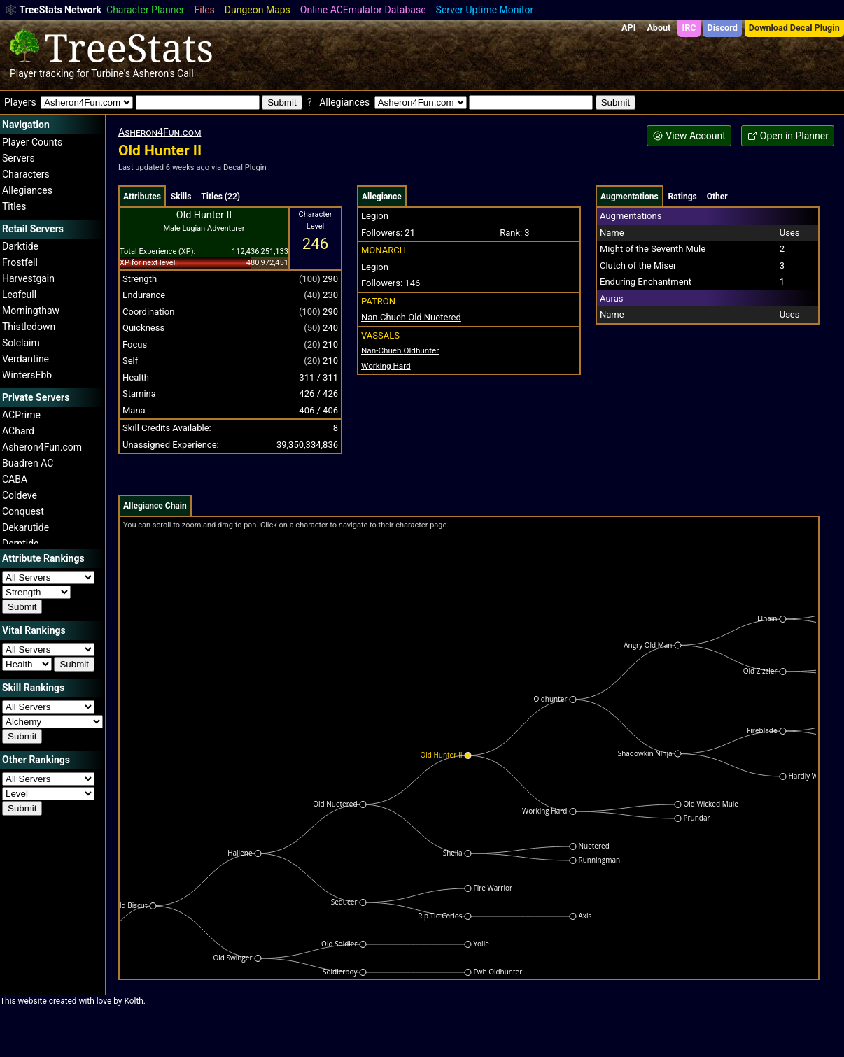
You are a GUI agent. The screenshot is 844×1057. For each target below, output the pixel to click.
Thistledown (28, 326)
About (658, 27)
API (628, 27)
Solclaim (21, 342)
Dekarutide (25, 527)
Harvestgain (28, 278)
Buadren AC (27, 463)
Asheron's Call (162, 73)
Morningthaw (30, 310)
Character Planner (145, 9)
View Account (689, 136)
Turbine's (110, 73)
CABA (14, 479)
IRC (689, 27)
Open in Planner (788, 136)
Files (205, 9)
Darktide (20, 246)
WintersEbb (27, 375)
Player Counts (32, 142)
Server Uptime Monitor (485, 9)
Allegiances (27, 190)
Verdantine (25, 358)
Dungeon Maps (257, 9)
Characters (26, 174)
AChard (18, 431)
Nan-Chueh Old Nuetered (411, 317)
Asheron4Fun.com (42, 447)
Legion (374, 216)
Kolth (133, 1001)
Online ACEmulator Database (363, 9)
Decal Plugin (245, 167)
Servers (18, 158)
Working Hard (386, 366)
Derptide (20, 543)
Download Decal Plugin (794, 27)
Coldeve (19, 495)
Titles (14, 206)
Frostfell (20, 262)
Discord (723, 27)
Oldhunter (400, 350)
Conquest (23, 511)
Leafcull (19, 294)
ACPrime (21, 414)
